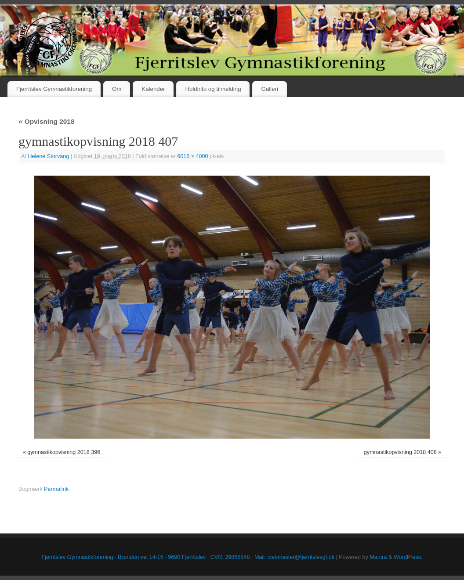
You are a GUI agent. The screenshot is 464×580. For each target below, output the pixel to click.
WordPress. (408, 557)
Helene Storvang (48, 156)
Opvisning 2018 (46, 121)
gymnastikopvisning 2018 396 (63, 452)
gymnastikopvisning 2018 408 (400, 452)
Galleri (269, 89)
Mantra (378, 557)
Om (116, 89)
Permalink (56, 489)
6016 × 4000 (192, 156)
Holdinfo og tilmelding (213, 89)
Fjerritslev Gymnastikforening (54, 89)
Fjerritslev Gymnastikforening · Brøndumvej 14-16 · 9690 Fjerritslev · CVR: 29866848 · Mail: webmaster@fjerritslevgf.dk (188, 557)
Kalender (153, 89)
